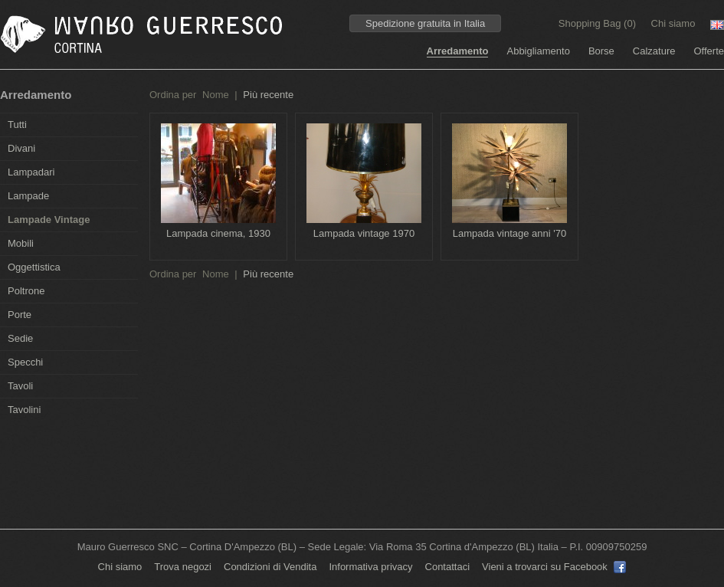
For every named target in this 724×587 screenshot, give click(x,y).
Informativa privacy (370, 566)
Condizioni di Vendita (270, 566)
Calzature (654, 51)
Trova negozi (182, 566)
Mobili (21, 243)
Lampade (28, 196)
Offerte (708, 51)
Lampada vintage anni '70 (509, 233)
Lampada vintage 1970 (363, 233)
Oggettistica (34, 267)
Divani (21, 148)
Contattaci (447, 566)
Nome (215, 94)
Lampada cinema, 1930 (218, 233)
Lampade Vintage (49, 219)
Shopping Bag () (599, 23)
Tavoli (20, 386)
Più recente (268, 94)
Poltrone (26, 291)
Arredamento (458, 51)
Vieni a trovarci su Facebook (554, 566)
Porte (19, 314)
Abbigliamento (537, 51)
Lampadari (31, 172)
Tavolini (24, 409)
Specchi (25, 362)
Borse (601, 51)
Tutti (17, 124)
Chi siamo (673, 23)
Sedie (20, 338)
